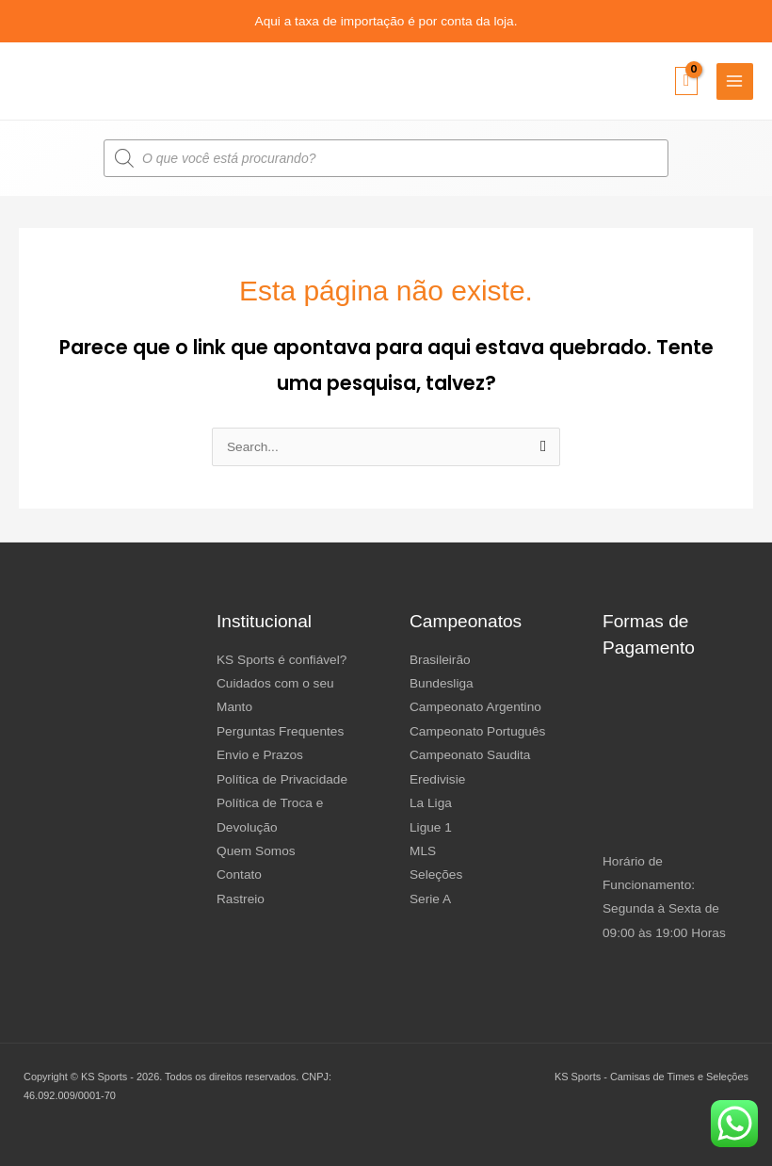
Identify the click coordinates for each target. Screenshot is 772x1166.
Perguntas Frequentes (280, 731)
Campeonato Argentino (475, 707)
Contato (239, 874)
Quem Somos (256, 851)
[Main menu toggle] (734, 81)
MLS (423, 851)
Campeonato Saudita (470, 755)
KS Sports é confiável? (281, 660)
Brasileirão (440, 660)
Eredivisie (437, 779)
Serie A (430, 899)
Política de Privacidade (282, 779)
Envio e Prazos (260, 755)
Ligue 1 (431, 827)
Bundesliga (442, 683)
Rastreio (241, 899)
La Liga (431, 803)
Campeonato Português (477, 731)
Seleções (436, 874)
